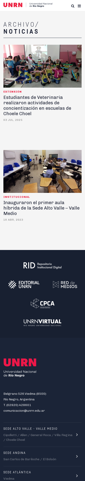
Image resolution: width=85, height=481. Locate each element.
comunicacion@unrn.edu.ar (24, 411)
